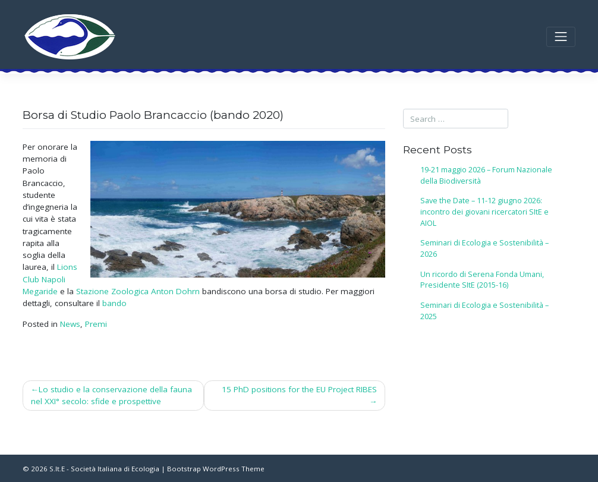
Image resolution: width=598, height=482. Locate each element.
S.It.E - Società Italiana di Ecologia (104, 468)
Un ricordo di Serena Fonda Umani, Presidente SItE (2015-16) (482, 280)
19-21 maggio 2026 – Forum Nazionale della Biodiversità (486, 175)
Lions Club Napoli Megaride (50, 279)
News (70, 324)
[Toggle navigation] (560, 37)
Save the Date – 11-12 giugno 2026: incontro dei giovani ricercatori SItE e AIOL (484, 212)
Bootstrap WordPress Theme (216, 468)
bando (114, 303)
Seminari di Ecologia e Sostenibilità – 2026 (484, 248)
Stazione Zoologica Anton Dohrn (138, 291)
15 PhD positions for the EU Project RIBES (299, 389)
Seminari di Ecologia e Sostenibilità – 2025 (484, 311)
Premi (96, 324)
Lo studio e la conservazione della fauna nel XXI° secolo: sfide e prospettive (112, 395)
